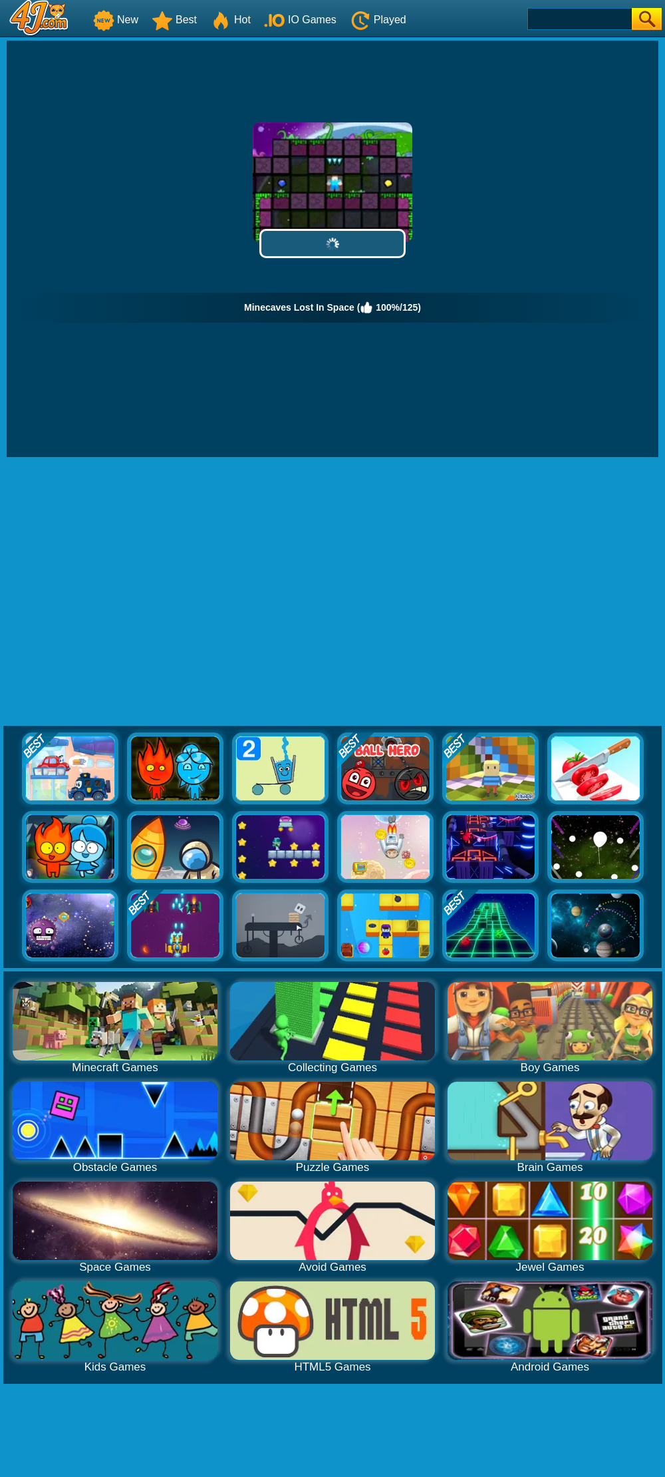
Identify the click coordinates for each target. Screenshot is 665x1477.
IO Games (300, 19)
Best (174, 19)
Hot (230, 19)
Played (378, 19)
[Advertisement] (128, 592)
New (115, 19)
